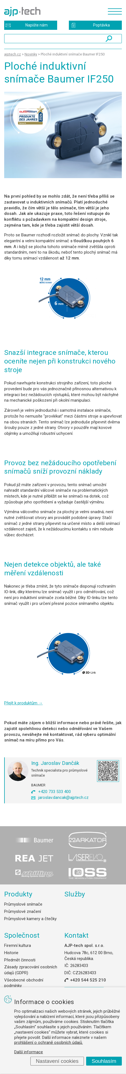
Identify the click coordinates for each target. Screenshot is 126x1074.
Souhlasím (104, 1061)
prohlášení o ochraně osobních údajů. (48, 1042)
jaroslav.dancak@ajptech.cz (63, 797)
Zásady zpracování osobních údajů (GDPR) (30, 969)
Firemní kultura (17, 945)
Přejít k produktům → (23, 703)
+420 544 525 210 (88, 980)
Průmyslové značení (22, 911)
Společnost (21, 935)
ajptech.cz (12, 54)
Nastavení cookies (57, 1061)
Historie (11, 952)
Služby (74, 894)
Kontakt (76, 935)
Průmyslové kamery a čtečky (30, 918)
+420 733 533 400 (54, 791)
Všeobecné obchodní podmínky (23, 983)
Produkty (18, 894)
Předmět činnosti (19, 960)
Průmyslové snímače (23, 904)
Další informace (28, 1051)
